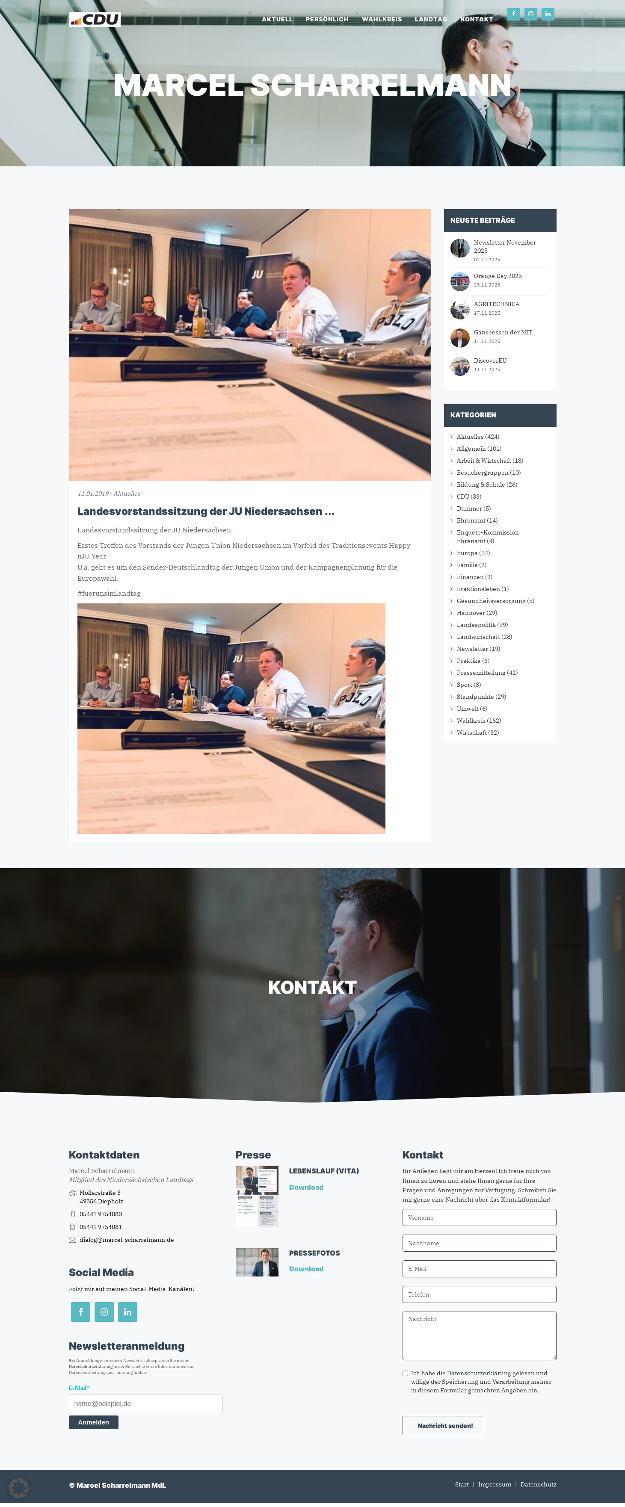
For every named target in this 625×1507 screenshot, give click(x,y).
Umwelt (468, 708)
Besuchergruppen (483, 472)
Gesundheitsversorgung (491, 601)
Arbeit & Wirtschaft (484, 460)
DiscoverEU (490, 360)
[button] (19, 1488)
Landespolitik (476, 625)
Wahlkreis (382, 19)
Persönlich (327, 19)
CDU (463, 496)
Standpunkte (475, 696)
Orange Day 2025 (498, 276)
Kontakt (477, 19)
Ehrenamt (471, 520)
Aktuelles (470, 436)
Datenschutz (539, 1484)
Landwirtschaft (478, 637)
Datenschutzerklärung (91, 1366)
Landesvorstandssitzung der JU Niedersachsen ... (206, 511)
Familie (467, 565)
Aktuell (277, 19)
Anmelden (94, 1422)
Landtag (431, 19)
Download (307, 1187)
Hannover (471, 613)
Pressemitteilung (481, 673)
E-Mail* (79, 1388)
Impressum (494, 1484)
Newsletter (472, 649)
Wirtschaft (472, 732)
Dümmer (469, 508)
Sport (464, 684)
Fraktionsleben (478, 589)
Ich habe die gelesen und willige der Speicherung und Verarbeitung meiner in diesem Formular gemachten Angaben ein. (477, 1381)
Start (462, 1484)
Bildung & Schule (481, 484)
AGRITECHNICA (497, 304)
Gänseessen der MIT (503, 332)
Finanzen (470, 577)
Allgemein (471, 448)
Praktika (469, 661)
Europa (467, 553)
